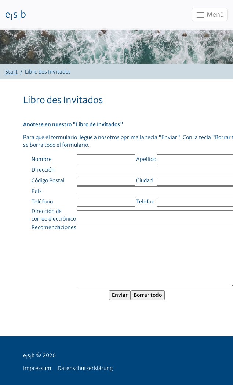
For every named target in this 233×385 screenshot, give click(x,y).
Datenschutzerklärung (85, 368)
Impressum (37, 368)
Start (11, 71)
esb (15, 15)
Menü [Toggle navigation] (209, 15)
